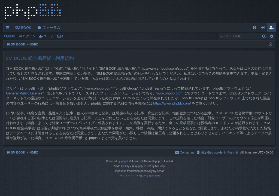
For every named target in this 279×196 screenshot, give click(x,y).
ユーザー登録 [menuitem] (273, 28)
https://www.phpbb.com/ (172, 103)
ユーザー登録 (53, 36)
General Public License (24, 93)
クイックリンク (8, 28)
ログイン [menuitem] (264, 28)
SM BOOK (23, 27)
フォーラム (51, 27)
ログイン (29, 36)
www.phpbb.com (169, 93)
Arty (127, 166)
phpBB (125, 161)
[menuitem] (254, 27)
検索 (11, 36)
